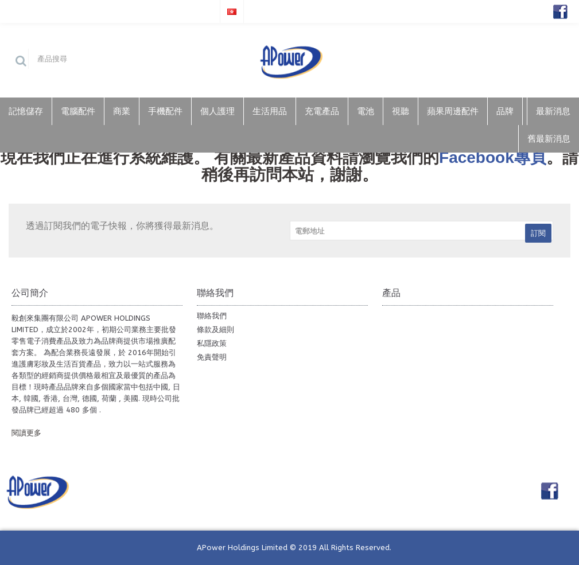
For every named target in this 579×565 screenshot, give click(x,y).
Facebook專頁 (492, 157)
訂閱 (538, 233)
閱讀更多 (26, 432)
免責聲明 (212, 357)
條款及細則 (215, 329)
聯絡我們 (212, 315)
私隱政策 (212, 343)
